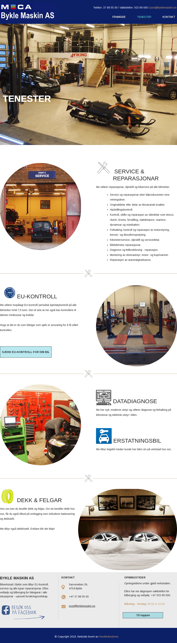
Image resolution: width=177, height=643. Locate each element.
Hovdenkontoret (108, 636)
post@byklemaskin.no (163, 7)
